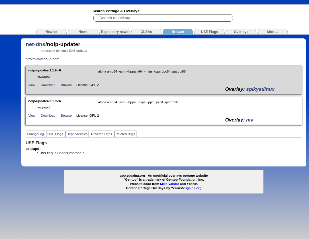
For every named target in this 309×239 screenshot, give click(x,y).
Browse (66, 84)
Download (48, 84)
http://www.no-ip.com (43, 59)
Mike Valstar (169, 184)
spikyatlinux (260, 89)
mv (249, 120)
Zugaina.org (192, 188)
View (31, 84)
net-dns (35, 44)
